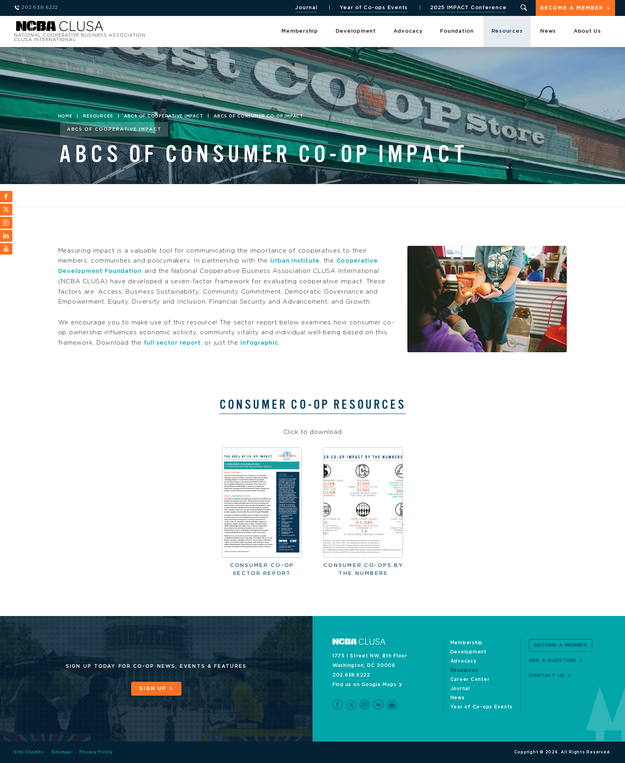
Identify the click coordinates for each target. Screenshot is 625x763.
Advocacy (408, 31)
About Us (587, 31)
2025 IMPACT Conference (467, 7)
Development (356, 31)
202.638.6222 (351, 674)
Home (65, 116)
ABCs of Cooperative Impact (163, 116)
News (548, 31)
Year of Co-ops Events (373, 7)
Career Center (470, 679)
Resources (507, 31)
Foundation (457, 31)
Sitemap (61, 752)
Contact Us (547, 675)
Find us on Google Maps (364, 684)
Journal (306, 7)
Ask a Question (552, 660)
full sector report (173, 343)
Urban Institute (295, 261)
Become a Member (571, 8)
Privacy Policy (96, 752)
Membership (299, 31)
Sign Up (153, 688)
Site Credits (28, 752)
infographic (262, 343)
